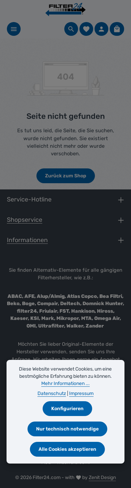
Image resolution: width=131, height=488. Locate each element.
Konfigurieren (67, 409)
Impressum (81, 393)
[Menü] (14, 29)
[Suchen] (71, 29)
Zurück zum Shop (65, 176)
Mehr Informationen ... (65, 383)
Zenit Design (102, 477)
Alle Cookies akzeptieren (67, 449)
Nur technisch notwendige (67, 429)
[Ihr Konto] (101, 29)
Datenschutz (51, 393)
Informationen (27, 239)
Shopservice (24, 219)
